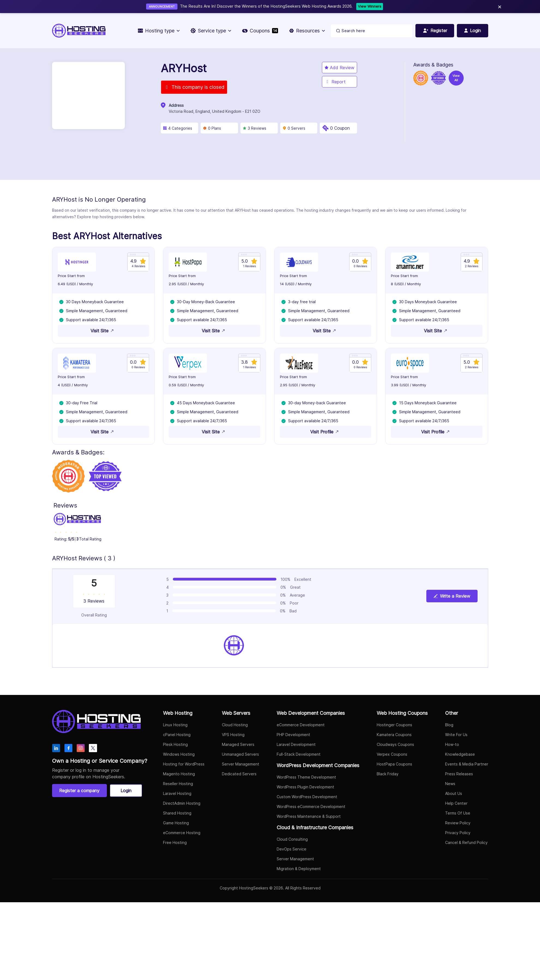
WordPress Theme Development (306, 778)
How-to (452, 745)
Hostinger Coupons (394, 726)
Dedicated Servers (239, 775)
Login (126, 791)
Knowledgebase (460, 755)
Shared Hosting (177, 814)
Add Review (339, 67)
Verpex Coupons (392, 755)
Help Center (456, 804)
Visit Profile (325, 432)
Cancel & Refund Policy (466, 843)
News (450, 784)
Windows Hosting (179, 755)
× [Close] (499, 6)
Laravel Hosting (177, 794)
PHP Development (293, 735)
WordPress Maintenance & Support (309, 817)
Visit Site (103, 331)
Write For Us (456, 735)
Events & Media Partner (466, 765)
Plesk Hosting (175, 745)
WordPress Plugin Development (305, 788)
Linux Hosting (175, 726)
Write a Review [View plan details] (452, 597)
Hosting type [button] (158, 31)
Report (335, 81)
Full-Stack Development (299, 755)
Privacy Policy (457, 833)
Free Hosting (175, 843)
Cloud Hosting (235, 726)
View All (456, 78)
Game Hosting (176, 824)
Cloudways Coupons (395, 745)
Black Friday (388, 775)
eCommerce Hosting (181, 833)
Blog (449, 726)
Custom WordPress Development (307, 797)
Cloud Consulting (292, 840)
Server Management (240, 765)
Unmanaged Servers (240, 755)
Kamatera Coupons (394, 735)
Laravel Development (296, 745)
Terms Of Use (457, 814)
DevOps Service (291, 850)
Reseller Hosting (178, 784)
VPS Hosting (233, 735)
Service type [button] (210, 31)
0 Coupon (340, 128)
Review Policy (457, 824)
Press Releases (459, 775)
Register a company (79, 791)
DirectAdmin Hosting (181, 804)
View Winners (369, 6)
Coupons (260, 31)
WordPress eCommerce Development (311, 807)
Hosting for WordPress (183, 765)
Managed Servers (238, 745)
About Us (453, 794)
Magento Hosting (179, 775)
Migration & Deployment (299, 869)
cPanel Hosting (177, 735)
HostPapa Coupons (394, 765)
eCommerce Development (301, 726)
